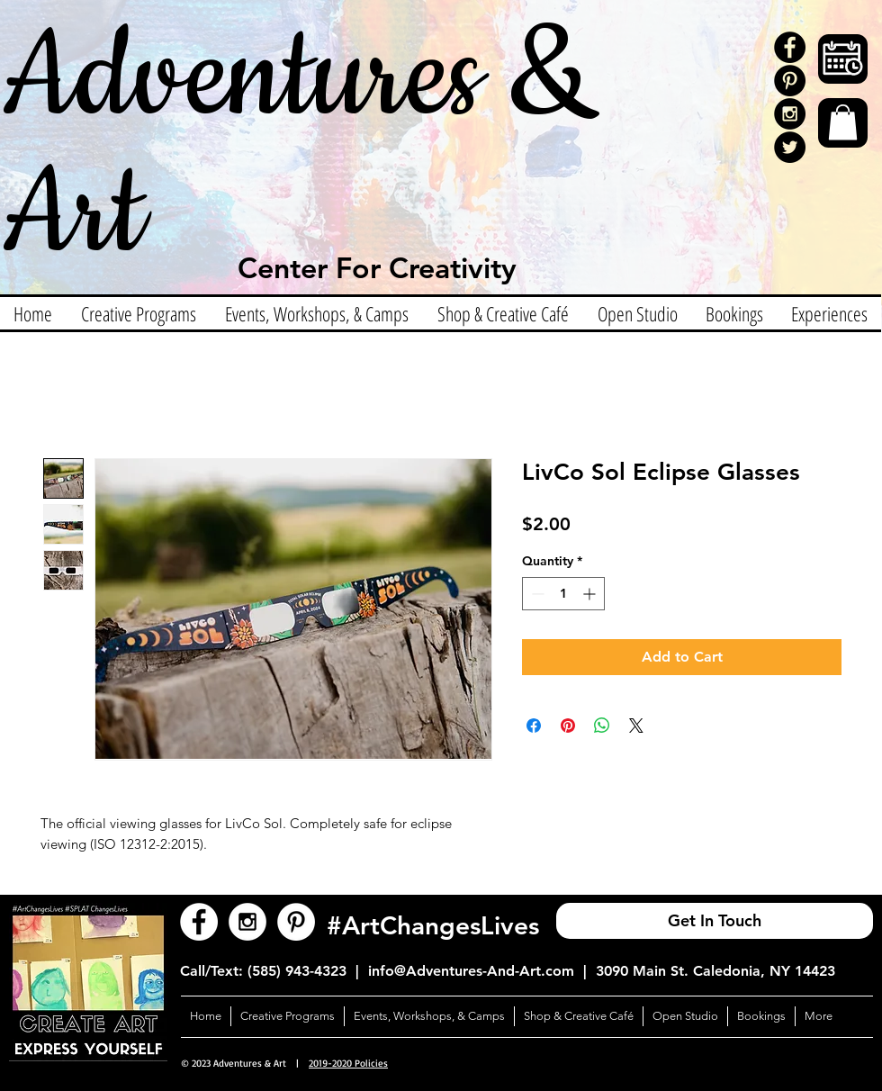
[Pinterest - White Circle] (296, 922)
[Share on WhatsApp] (602, 725)
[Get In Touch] (714, 921)
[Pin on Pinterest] (568, 725)
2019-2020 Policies (348, 1063)
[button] (843, 122)
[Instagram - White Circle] (247, 922)
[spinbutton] (563, 593)
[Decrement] (536, 593)
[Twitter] (790, 147)
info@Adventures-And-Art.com (471, 970)
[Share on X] (636, 725)
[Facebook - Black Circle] (790, 47)
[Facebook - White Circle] (199, 922)
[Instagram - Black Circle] (790, 114)
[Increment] (591, 593)
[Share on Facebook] (533, 725)
